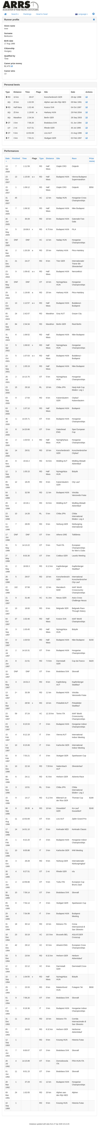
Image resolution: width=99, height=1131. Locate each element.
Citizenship (9, 48)
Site (58, 158)
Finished (16, 158)
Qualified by (9, 56)
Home (21, 7)
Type (41, 158)
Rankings (27, 14)
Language (81, 14)
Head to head (42, 14)
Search (15, 14)
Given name (9, 26)
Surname (8, 33)
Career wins (9, 71)
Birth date (8, 41)
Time (24, 158)
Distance (50, 158)
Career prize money (13, 63)
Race (74, 158)
